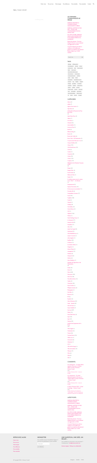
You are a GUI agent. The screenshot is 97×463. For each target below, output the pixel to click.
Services (69, 310)
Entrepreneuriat (71, 184)
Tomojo (69, 333)
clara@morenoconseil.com (74, 443)
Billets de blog (71, 131)
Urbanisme (70, 342)
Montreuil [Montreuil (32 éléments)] (77, 87)
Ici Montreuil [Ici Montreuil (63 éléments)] (79, 83)
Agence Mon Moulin (72, 106)
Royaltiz (69, 299)
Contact (69, 151)
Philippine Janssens (72, 287)
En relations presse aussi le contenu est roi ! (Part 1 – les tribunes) (75, 180)
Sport (69, 316)
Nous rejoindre (16, 451)
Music (69, 270)
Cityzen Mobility (71, 143)
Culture (69, 156)
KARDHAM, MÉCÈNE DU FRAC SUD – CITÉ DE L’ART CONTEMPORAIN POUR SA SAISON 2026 (75, 30)
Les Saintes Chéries (72, 244)
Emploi (69, 177)
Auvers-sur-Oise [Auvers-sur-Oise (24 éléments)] (70, 68)
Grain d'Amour (71, 209)
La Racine (70, 242)
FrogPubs (69, 198)
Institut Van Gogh (71, 229)
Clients (69, 145)
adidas (69, 104)
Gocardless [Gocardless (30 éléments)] (74, 83)
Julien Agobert (71, 238)
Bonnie (69, 134)
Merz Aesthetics (71, 260)
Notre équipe (16, 444)
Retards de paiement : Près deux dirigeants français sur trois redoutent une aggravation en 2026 (75, 43)
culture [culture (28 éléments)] (69, 77)
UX (68, 344)
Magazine (70, 247)
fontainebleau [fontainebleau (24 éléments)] (70, 79)
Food (69, 195)
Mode (69, 267)
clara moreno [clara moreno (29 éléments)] (73, 70)
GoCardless (70, 206)
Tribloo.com (70, 337)
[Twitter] (82, 460)
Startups (69, 321)
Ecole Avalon (70, 172)
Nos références (16, 447)
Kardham (69, 240)
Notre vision (16, 440)
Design (69, 168)
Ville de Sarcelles (71, 348)
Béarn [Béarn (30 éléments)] (69, 70)
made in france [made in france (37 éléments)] (79, 85)
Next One (70, 276)
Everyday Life (70, 191)
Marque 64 (70, 255)
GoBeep (69, 204)
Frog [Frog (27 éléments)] (73, 81)
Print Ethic (70, 292)
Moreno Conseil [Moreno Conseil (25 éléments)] (70, 89)
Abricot (69, 102)
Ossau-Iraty (70, 283)
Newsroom (70, 274)
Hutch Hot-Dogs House (72, 218)
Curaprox (70, 160)
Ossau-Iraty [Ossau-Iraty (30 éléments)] (80, 89)
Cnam (69, 149)
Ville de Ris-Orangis (72, 346)
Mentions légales (65, 446)
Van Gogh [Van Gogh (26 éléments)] (79, 95)
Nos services (16, 442)
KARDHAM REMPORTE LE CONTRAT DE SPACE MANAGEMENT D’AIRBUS (74, 24)
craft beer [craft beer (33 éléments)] (78, 75)
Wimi (69, 353)
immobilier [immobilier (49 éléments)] (69, 85)
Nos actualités (16, 449)
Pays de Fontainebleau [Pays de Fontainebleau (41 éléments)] (71, 93)
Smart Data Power (71, 314)
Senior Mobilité (71, 308)
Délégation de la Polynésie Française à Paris (75, 163)
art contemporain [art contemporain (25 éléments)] (70, 66)
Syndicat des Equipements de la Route (74, 324)
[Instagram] (72, 460)
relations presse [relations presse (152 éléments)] (79, 93)
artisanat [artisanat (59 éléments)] (76, 66)
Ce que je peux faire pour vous (74, 140)
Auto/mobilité (70, 125)
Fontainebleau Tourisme (73, 193)
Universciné (70, 339)
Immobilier (70, 224)
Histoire (69, 215)
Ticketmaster (70, 331)
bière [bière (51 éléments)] (75, 68)
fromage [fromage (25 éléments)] (69, 83)
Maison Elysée (71, 249)
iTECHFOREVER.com (72, 233)
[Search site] (93, 4)
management (70, 251)
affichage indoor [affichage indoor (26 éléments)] (75, 64)
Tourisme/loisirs (71, 335)
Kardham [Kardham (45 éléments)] (74, 85)
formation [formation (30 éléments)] (69, 81)
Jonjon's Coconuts (71, 235)
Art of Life (70, 120)
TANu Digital (70, 328)
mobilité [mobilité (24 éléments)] (73, 87)
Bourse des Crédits (72, 136)
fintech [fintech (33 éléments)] (76, 77)
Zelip (69, 355)
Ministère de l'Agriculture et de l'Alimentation (74, 263)
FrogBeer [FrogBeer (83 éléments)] (77, 81)
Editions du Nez (71, 174)
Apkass (69, 118)
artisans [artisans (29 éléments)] (80, 66)
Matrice (69, 258)
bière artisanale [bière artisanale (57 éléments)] (79, 68)
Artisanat (69, 122)
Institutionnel (70, 231)
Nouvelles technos (71, 279)
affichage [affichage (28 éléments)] (69, 64)
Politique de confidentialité (75, 446)
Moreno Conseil (26, 460)
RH (68, 296)
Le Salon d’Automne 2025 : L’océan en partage (75, 372)
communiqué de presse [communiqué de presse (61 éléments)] (71, 75)
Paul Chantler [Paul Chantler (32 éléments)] (73, 91)
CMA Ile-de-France (72, 147)
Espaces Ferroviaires (72, 186)
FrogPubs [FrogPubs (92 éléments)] (81, 81)
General (69, 202)
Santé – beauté (71, 303)
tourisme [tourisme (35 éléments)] (75, 95)
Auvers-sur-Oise (71, 127)
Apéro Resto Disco (71, 116)
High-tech (70, 213)
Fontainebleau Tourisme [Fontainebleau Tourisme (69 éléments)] (77, 79)
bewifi (69, 129)
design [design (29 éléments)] (73, 77)
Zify (68, 357)
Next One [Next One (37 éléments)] (75, 89)
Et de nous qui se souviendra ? (74, 189)
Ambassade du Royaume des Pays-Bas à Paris (75, 111)
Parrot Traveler (71, 285)
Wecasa (69, 351)
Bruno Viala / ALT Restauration (74, 138)
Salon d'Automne (71, 301)
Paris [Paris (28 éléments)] (69, 91)
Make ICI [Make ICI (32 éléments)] (69, 87)
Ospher (69, 281)
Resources (70, 294)
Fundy (69, 200)
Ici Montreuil (70, 220)
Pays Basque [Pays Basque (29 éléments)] (79, 91)
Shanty (69, 312)
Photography (70, 290)
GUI (68, 211)
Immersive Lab (71, 222)
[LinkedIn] (77, 460)
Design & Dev (70, 170)
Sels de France (71, 305)
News (69, 272)
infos (68, 227)
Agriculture (70, 108)
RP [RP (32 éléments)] (68, 95)
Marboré (69, 253)
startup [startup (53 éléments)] (71, 95)
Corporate (70, 154)
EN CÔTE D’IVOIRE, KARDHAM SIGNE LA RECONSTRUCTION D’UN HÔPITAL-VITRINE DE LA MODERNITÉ (75, 37)
